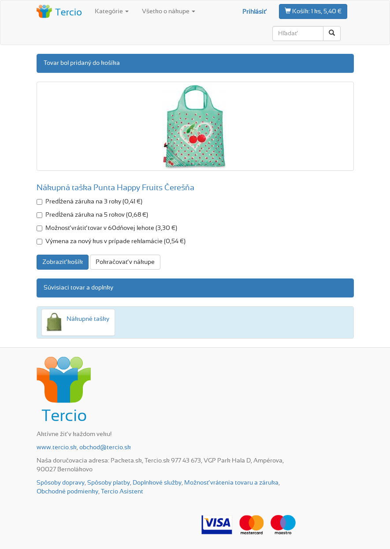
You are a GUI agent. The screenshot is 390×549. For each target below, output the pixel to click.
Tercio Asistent (122, 492)
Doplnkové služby (157, 483)
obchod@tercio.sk (105, 447)
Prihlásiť (254, 12)
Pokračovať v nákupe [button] (125, 262)
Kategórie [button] (112, 11)
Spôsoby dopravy (61, 483)
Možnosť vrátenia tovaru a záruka (231, 483)
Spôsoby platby (108, 483)
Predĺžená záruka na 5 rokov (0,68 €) (92, 215)
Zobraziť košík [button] (62, 262)
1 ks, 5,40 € (313, 11)
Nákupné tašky (88, 319)
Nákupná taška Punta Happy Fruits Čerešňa (115, 188)
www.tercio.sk (57, 447)
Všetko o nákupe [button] (168, 11)
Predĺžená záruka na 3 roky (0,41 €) (89, 202)
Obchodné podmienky (67, 492)
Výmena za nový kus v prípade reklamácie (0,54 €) (111, 241)
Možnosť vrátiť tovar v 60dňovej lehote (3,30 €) (107, 228)
